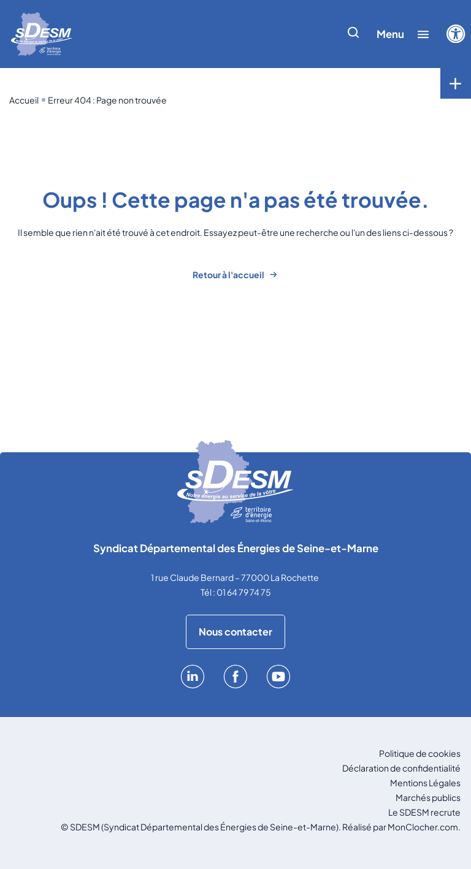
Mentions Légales (425, 782)
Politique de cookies (420, 753)
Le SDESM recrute (424, 812)
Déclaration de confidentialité (401, 767)
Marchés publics (428, 797)
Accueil (24, 99)
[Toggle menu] (455, 83)
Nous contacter (235, 631)
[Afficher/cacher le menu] (403, 34)
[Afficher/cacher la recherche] (353, 34)
